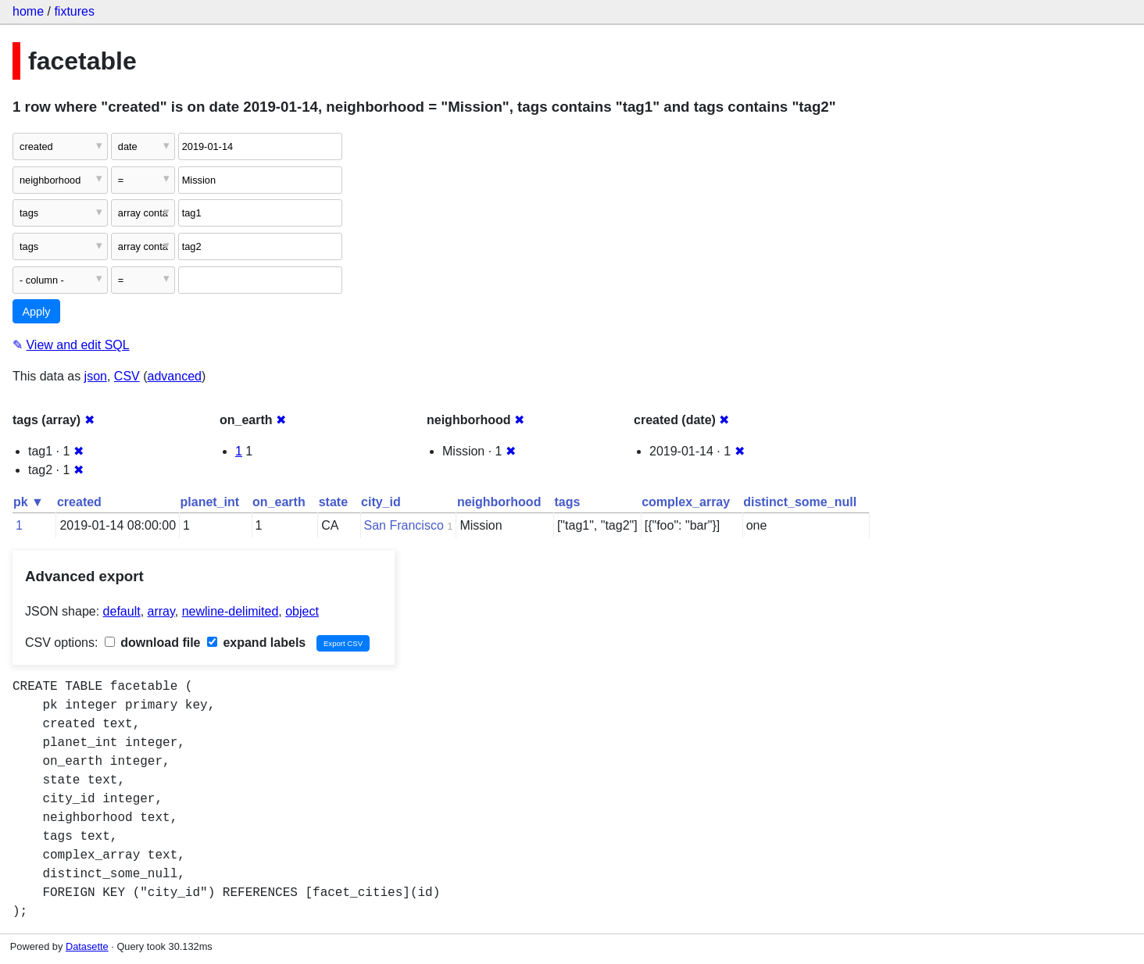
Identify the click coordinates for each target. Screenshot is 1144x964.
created (79, 502)
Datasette (87, 946)
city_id (381, 502)
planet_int (210, 502)
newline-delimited (230, 611)
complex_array (686, 502)
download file (153, 642)
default (122, 611)
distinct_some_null (799, 502)
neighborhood (499, 502)
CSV (127, 376)
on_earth (279, 502)
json (95, 376)
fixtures (74, 11)
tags (567, 502)
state (333, 502)
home (28, 11)
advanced (175, 376)
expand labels (256, 642)
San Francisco (404, 525)
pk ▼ (28, 502)
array (161, 611)
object (302, 611)
